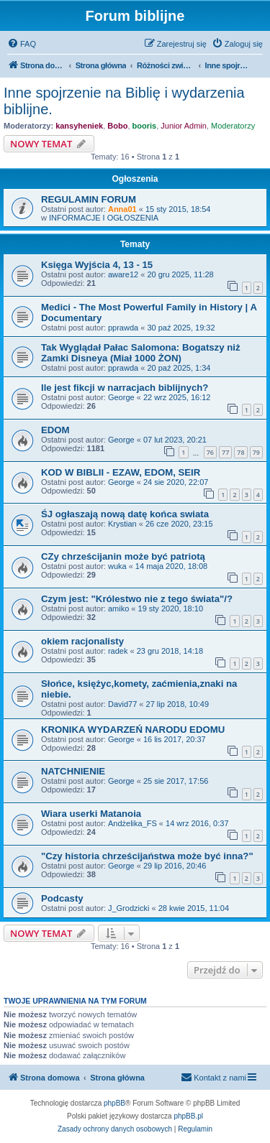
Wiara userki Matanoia (91, 813)
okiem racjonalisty (82, 641)
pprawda (123, 327)
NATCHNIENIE (73, 771)
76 (210, 452)
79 (256, 452)
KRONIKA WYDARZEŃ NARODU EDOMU (133, 729)
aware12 (123, 274)
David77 (122, 704)
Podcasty (62, 898)
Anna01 (122, 209)
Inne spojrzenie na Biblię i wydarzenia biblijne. (124, 101)
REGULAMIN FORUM (88, 199)
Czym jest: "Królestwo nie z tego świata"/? (137, 598)
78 (240, 452)
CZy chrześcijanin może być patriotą (123, 556)
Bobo (117, 125)
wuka (117, 566)
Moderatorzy (233, 125)
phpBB (114, 1103)
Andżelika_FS (132, 823)
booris (144, 125)
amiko (118, 608)
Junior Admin (184, 125)
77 (225, 452)
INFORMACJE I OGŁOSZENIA (103, 217)
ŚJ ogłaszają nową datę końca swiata (125, 514)
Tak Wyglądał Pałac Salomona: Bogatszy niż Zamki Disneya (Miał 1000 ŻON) (140, 353)
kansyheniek (79, 125)
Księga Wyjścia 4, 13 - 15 (97, 264)
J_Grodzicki (128, 908)
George (121, 397)
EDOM (55, 430)
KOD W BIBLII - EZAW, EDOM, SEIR (120, 472)
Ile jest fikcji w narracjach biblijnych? (124, 387)
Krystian (122, 523)
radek (118, 651)
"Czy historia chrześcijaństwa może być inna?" (147, 856)
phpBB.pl (188, 1116)
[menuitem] (21, 43)
